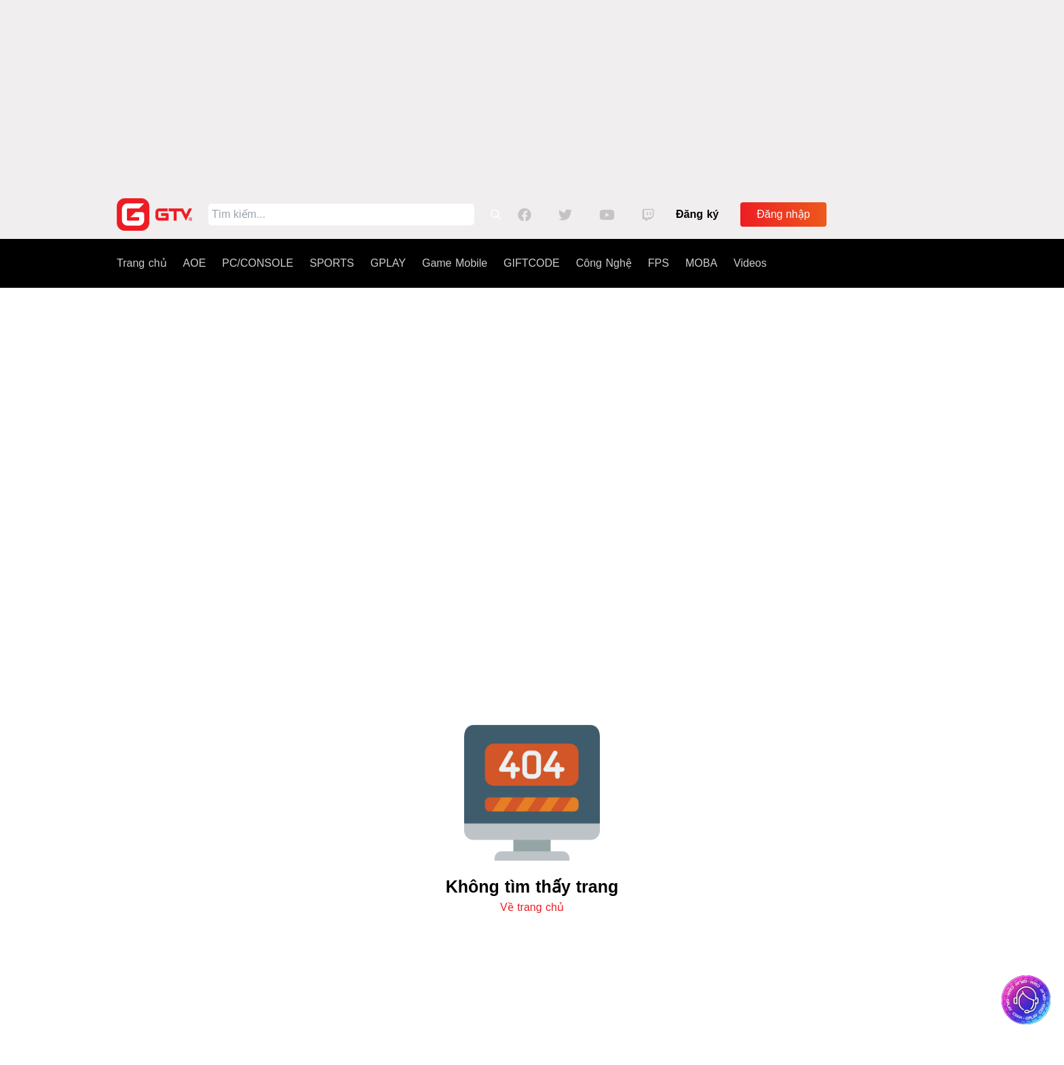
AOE (194, 263)
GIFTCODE (532, 263)
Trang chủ (142, 263)
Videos (750, 263)
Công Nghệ (604, 263)
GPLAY (388, 263)
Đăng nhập (783, 214)
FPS (658, 263)
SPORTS (331, 263)
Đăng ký (697, 214)
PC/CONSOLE (257, 263)
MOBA (701, 263)
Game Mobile (454, 263)
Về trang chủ (532, 907)
